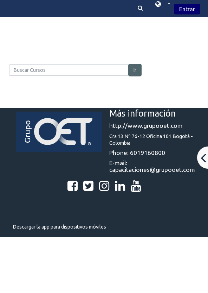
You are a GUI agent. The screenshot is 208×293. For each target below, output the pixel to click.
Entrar (187, 9)
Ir (135, 70)
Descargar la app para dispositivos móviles (59, 227)
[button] (162, 5)
